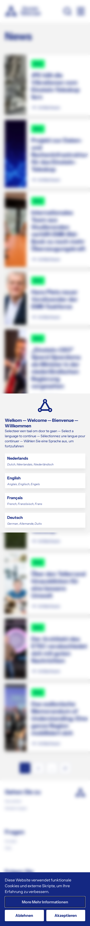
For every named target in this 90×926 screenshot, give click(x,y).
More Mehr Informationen (45, 902)
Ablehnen (24, 915)
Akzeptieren (65, 915)
